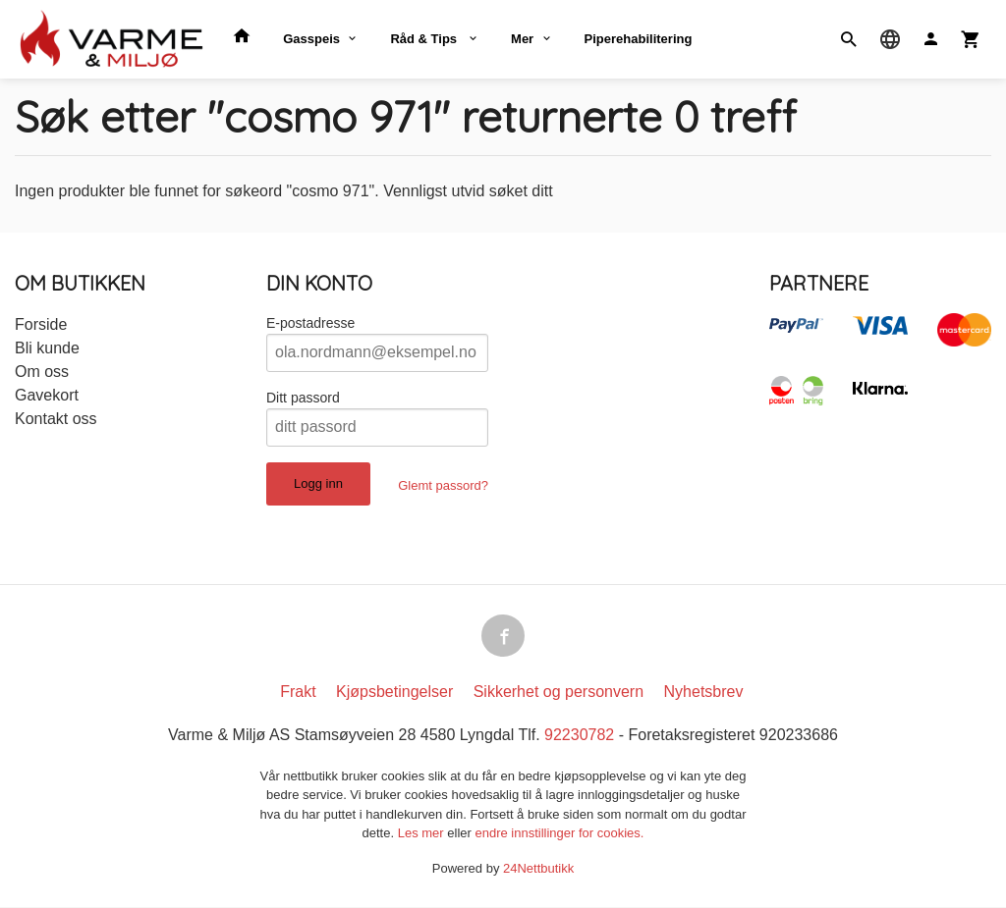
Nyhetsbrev (704, 692)
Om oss (42, 371)
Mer (522, 38)
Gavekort (47, 395)
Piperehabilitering (639, 38)
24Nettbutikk (538, 869)
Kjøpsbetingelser (394, 692)
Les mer (423, 834)
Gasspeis (311, 38)
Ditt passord (303, 397)
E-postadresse (310, 323)
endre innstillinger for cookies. (559, 834)
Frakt (297, 692)
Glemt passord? (443, 485)
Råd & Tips (425, 38)
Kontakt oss (56, 418)
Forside (41, 324)
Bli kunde (47, 348)
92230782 (579, 735)
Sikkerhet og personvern (558, 692)
